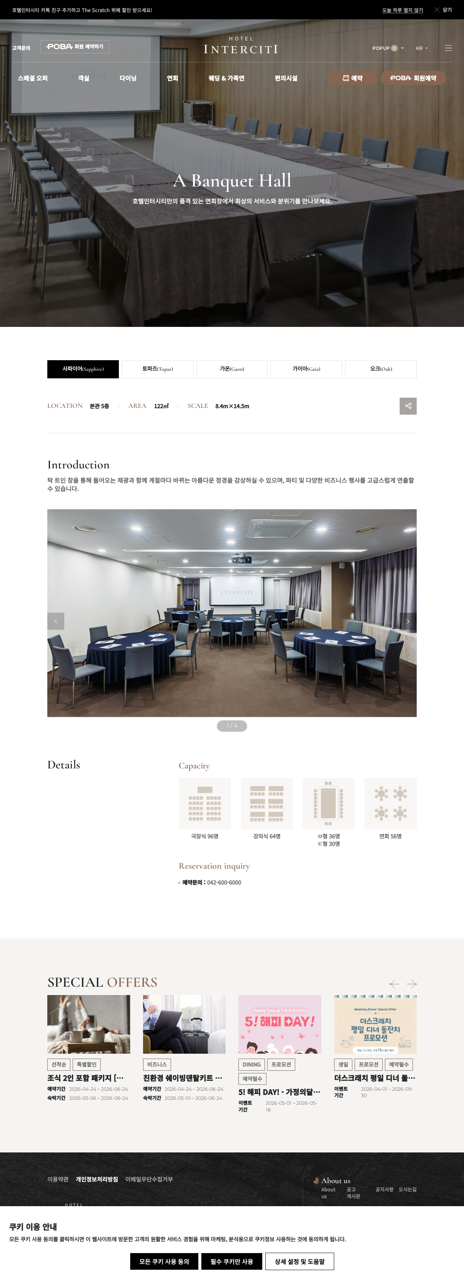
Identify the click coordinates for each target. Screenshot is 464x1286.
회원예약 (413, 77)
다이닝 (128, 77)
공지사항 (384, 1189)
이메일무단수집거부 (149, 1179)
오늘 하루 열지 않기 (402, 10)
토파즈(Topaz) (157, 369)
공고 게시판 (353, 1193)
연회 (172, 77)
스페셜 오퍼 (33, 77)
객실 (83, 77)
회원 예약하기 (74, 46)
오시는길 (408, 1189)
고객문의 (21, 48)
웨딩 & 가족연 (226, 77)
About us (328, 1193)
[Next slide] (408, 621)
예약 (353, 77)
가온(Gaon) (232, 369)
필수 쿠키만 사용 (231, 1261)
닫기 (442, 10)
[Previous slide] (55, 621)
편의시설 (286, 77)
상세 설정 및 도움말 (300, 1261)
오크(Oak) (381, 369)
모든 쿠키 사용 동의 (164, 1261)
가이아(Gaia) (306, 369)
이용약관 (58, 1179)
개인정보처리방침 (97, 1179)
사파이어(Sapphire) (83, 369)
